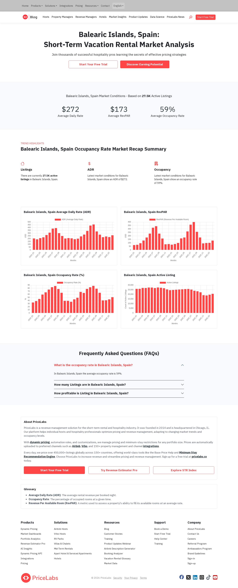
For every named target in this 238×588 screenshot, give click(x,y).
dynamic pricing (40, 442)
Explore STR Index (184, 470)
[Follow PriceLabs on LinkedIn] (195, 576)
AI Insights (26, 548)
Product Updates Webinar (117, 543)
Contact (105, 5)
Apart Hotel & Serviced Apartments (73, 553)
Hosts (46, 16)
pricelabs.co (199, 456)
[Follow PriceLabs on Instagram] (202, 576)
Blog (106, 528)
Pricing (79, 5)
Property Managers (62, 16)
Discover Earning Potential (145, 64)
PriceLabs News (175, 16)
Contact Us (193, 533)
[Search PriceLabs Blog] (191, 17)
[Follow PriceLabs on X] (188, 576)
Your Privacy (131, 577)
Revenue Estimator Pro (33, 543)
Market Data (110, 563)
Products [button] (36, 5)
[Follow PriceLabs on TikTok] (208, 576)
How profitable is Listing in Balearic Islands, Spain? (91, 393)
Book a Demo (161, 528)
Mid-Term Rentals (63, 548)
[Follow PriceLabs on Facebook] (181, 576)
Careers (192, 538)
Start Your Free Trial (93, 64)
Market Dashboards (31, 533)
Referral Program (197, 543)
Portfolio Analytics (30, 538)
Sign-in (191, 558)
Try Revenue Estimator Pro (119, 470)
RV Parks (59, 538)
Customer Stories (113, 533)
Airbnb (76, 446)
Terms (143, 577)
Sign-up (192, 563)
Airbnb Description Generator (119, 548)
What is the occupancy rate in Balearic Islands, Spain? (93, 365)
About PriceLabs (196, 528)
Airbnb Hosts (61, 528)
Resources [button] (91, 5)
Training (108, 538)
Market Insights (117, 16)
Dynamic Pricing (29, 528)
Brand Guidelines (196, 553)
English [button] (118, 5)
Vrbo (84, 446)
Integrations (66, 5)
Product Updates (138, 16)
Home (25, 5)
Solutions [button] (50, 5)
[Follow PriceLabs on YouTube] (215, 576)
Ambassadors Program (200, 548)
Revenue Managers (86, 16)
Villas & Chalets (62, 543)
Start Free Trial (205, 17)
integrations (151, 446)
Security (117, 577)
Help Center (160, 538)
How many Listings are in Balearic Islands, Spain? (90, 384)
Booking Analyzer (113, 553)
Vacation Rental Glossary (117, 558)
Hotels (103, 16)
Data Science (157, 16)
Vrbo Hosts (60, 533)
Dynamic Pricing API (31, 553)
